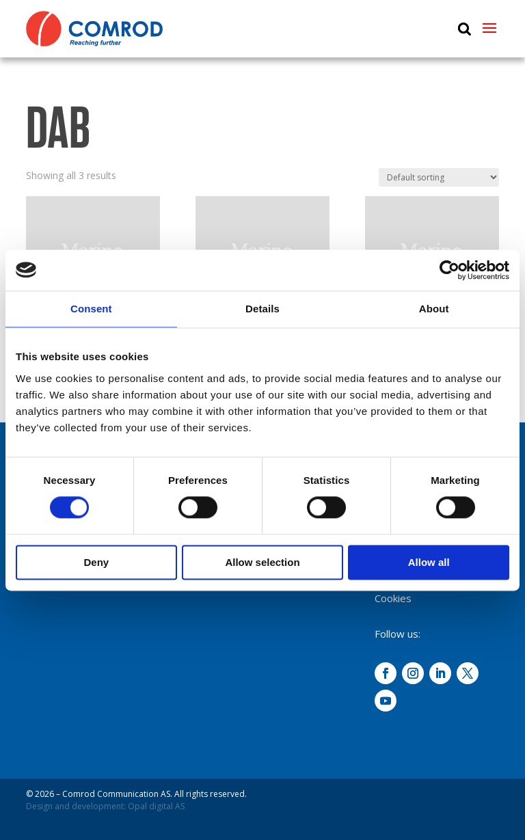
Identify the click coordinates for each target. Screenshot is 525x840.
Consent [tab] (91, 308)
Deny (96, 562)
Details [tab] (262, 308)
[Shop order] (439, 177)
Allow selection (262, 562)
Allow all (429, 562)
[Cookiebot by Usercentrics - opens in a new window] (449, 270)
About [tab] (434, 308)
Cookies (393, 598)
